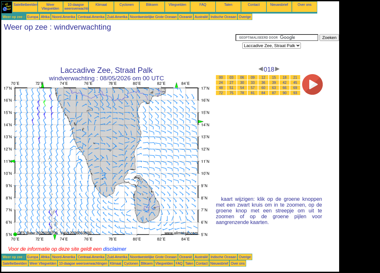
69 (295, 88)
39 (274, 82)
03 (232, 77)
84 (263, 93)
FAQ (202, 4)
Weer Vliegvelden (50, 6)
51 (232, 88)
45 (295, 82)
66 (285, 88)
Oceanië (185, 17)
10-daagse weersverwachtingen (80, 6)
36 (263, 82)
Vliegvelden (177, 4)
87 (274, 93)
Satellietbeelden (26, 4)
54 (242, 88)
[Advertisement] (118, 48)
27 (232, 82)
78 (242, 93)
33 (253, 82)
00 (221, 77)
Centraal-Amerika (91, 17)
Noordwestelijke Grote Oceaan (153, 17)
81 (253, 93)
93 (295, 93)
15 (274, 77)
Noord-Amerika (63, 17)
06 (242, 77)
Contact (254, 4)
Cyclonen (126, 4)
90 (285, 93)
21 (295, 77)
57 (253, 88)
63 (274, 88)
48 (221, 88)
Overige (245, 17)
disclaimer (114, 249)
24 (221, 82)
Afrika (45, 17)
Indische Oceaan (223, 17)
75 (232, 93)
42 (285, 82)
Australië (201, 17)
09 (253, 77)
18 (285, 77)
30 (242, 82)
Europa (32, 17)
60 (263, 88)
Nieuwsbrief (279, 4)
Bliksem (152, 4)
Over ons (304, 4)
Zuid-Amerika (117, 17)
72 (221, 93)
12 (263, 77)
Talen (228, 4)
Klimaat (101, 4)
